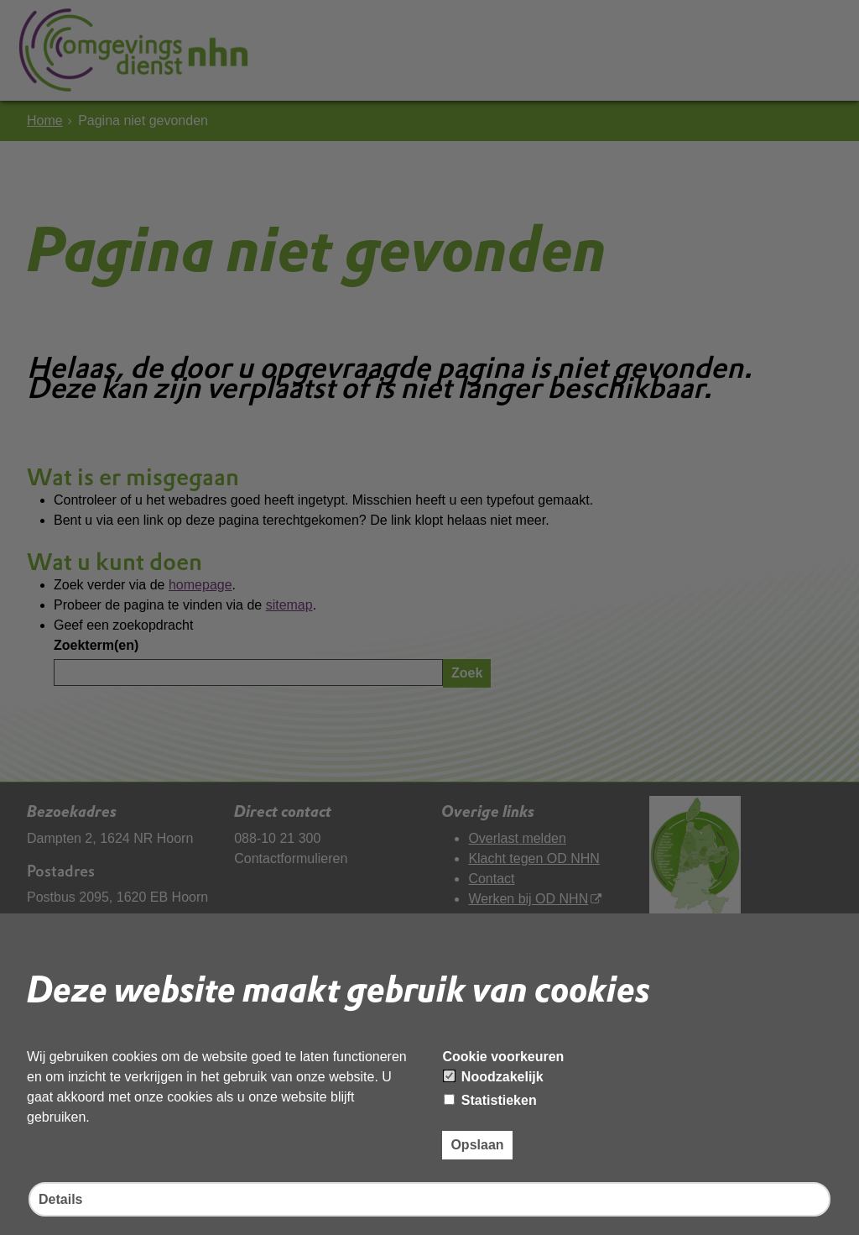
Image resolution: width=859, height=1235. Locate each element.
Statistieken (490, 1100)
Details (60, 1199)
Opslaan (476, 1145)
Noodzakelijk (493, 1077)
